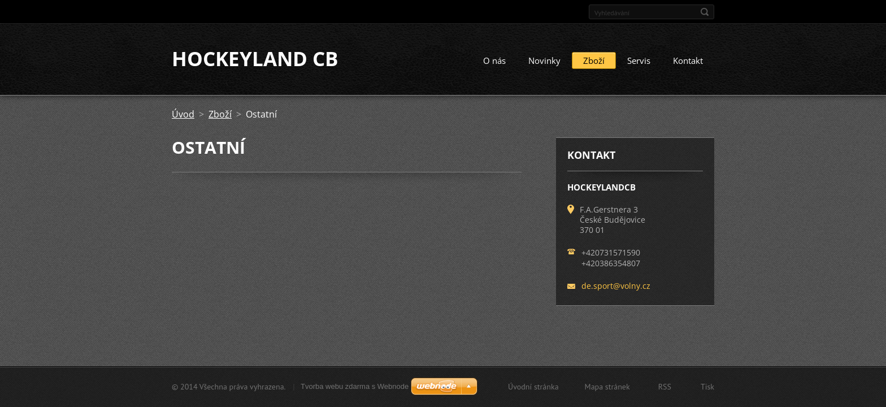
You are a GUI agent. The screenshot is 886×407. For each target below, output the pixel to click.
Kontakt (688, 61)
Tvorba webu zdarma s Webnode (355, 386)
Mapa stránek (607, 387)
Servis (638, 61)
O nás (494, 61)
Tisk (707, 387)
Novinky (544, 61)
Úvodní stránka (533, 387)
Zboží (594, 61)
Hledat (704, 12)
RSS (664, 387)
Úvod (183, 115)
